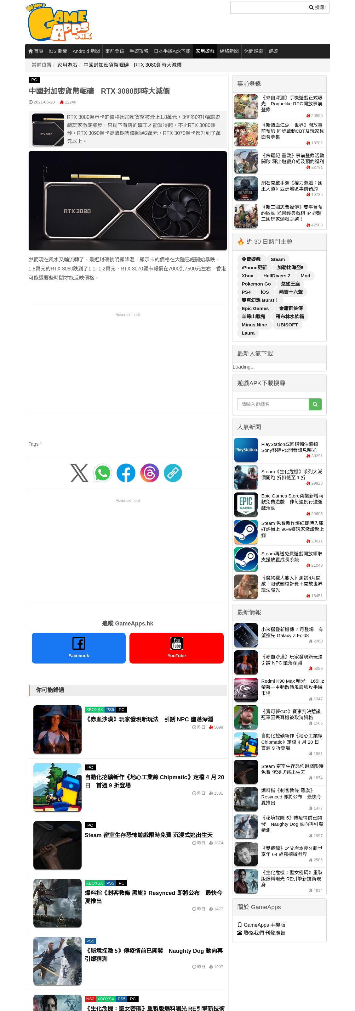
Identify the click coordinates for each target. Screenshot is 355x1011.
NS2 (90, 999)
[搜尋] (267, 8)
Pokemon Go (257, 283)
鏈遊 (273, 51)
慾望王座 (290, 283)
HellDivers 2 (277, 275)
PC (34, 79)
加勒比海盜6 (290, 267)
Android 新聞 (86, 51)
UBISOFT (287, 324)
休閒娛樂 (253, 51)
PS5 (110, 709)
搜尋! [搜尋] (317, 7)
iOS (265, 292)
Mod (305, 275)
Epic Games (256, 308)
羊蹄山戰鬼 (254, 316)
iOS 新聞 (58, 51)
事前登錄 (114, 51)
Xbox (248, 275)
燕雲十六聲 (291, 292)
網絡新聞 (229, 51)
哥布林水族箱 (290, 316)
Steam (278, 259)
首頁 (35, 51)
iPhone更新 (255, 267)
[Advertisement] (128, 362)
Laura (248, 333)
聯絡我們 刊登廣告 (261, 933)
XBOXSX (94, 709)
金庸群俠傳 (291, 308)
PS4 (247, 292)
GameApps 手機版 (261, 925)
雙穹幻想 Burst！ (260, 300)
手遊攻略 (138, 51)
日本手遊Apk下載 (172, 51)
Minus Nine (255, 324)
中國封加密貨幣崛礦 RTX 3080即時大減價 (132, 65)
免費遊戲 (252, 259)
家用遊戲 (205, 51)
